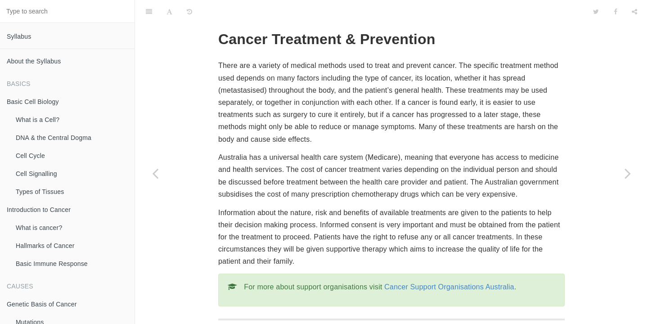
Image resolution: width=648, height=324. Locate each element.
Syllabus (19, 36)
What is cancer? (39, 227)
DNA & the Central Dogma (53, 137)
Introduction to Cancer (39, 209)
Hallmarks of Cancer (45, 245)
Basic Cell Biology (33, 101)
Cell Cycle (30, 155)
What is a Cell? (37, 119)
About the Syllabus (34, 61)
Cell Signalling (36, 173)
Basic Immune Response (52, 263)
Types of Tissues (40, 191)
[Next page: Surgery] (628, 173)
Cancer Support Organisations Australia (449, 264)
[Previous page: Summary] (155, 173)
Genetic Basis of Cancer (42, 304)
